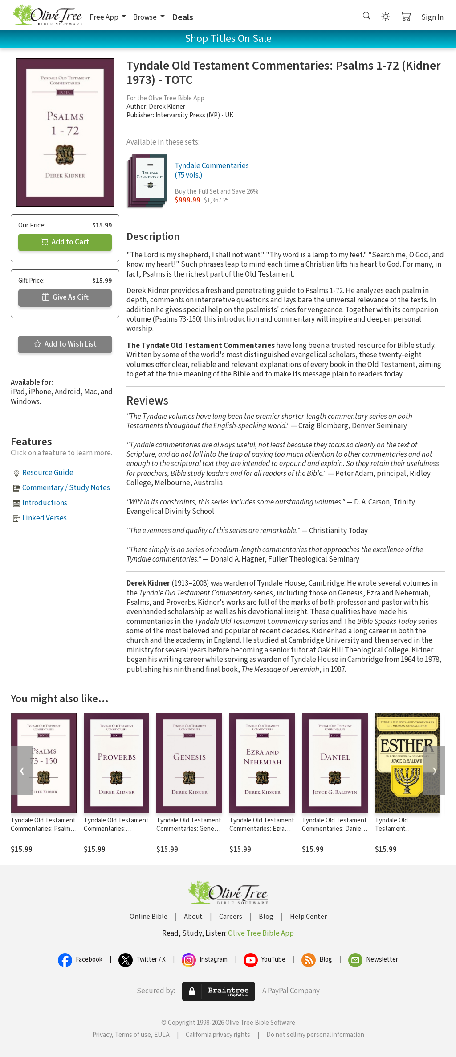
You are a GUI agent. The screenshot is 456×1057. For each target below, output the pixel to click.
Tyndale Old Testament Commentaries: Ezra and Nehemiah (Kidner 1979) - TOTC (261, 833)
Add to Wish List (65, 344)
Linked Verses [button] (44, 518)
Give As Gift (65, 297)
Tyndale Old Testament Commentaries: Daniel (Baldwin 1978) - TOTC (334, 829)
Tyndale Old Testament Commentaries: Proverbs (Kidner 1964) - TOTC (116, 833)
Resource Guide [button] (47, 472)
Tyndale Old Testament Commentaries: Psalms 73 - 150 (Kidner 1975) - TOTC (43, 833)
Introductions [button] (44, 503)
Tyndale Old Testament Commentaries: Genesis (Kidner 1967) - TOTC (189, 829)
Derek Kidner (167, 106)
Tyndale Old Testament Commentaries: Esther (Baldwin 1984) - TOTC (406, 833)
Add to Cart (65, 242)
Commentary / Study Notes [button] (66, 488)
